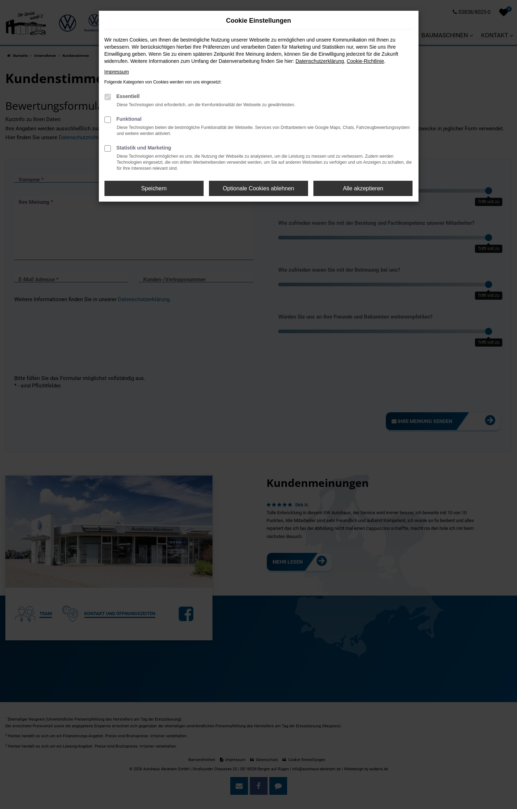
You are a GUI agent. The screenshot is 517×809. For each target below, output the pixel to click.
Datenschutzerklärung (320, 61)
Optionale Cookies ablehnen (258, 188)
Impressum (116, 72)
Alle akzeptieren (363, 188)
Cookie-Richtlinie (365, 61)
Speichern (154, 188)
